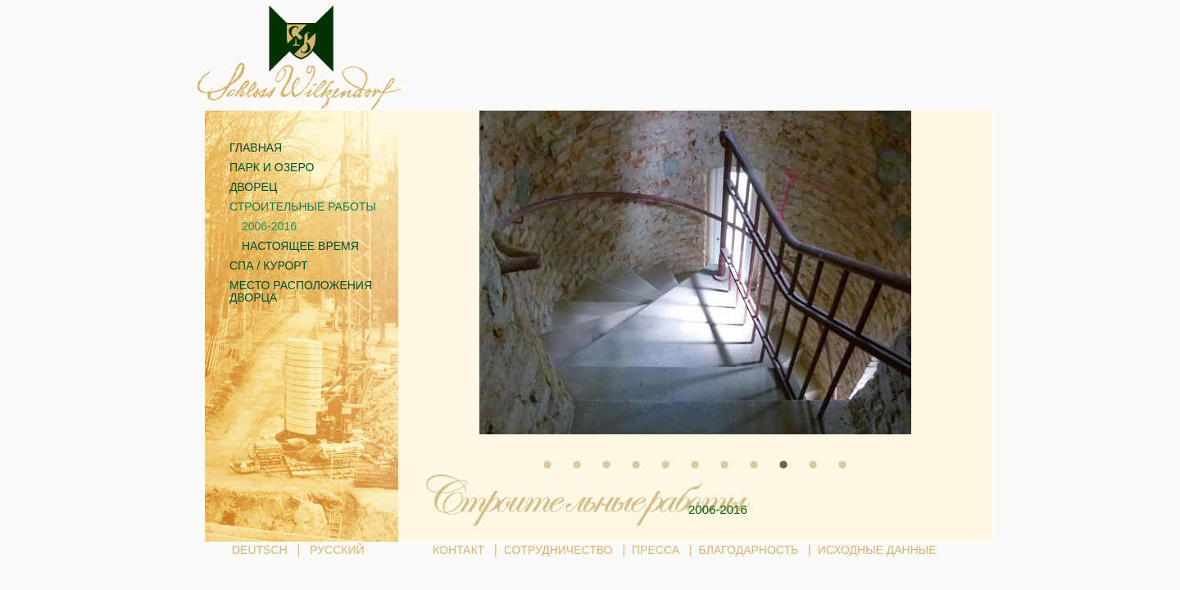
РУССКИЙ (337, 549)
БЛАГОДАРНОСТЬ (749, 549)
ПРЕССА (655, 549)
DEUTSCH (260, 549)
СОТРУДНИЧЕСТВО (558, 549)
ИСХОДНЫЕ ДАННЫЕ (877, 549)
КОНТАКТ (458, 549)
